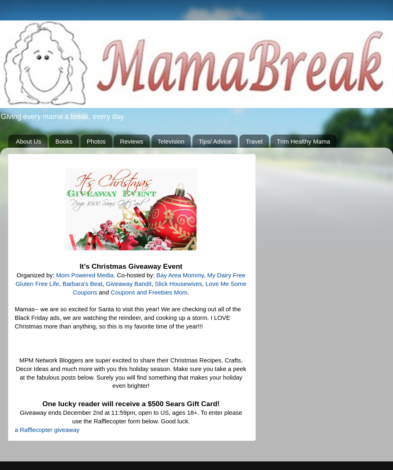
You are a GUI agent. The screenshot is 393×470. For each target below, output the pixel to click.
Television (171, 141)
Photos (96, 141)
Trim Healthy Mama (303, 141)
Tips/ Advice (215, 141)
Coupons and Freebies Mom (149, 292)
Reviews (131, 141)
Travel (254, 141)
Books (63, 141)
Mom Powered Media (84, 275)
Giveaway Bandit (128, 284)
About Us (28, 141)
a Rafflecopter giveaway (47, 430)
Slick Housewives (178, 284)
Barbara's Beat (83, 284)
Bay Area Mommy (180, 275)
